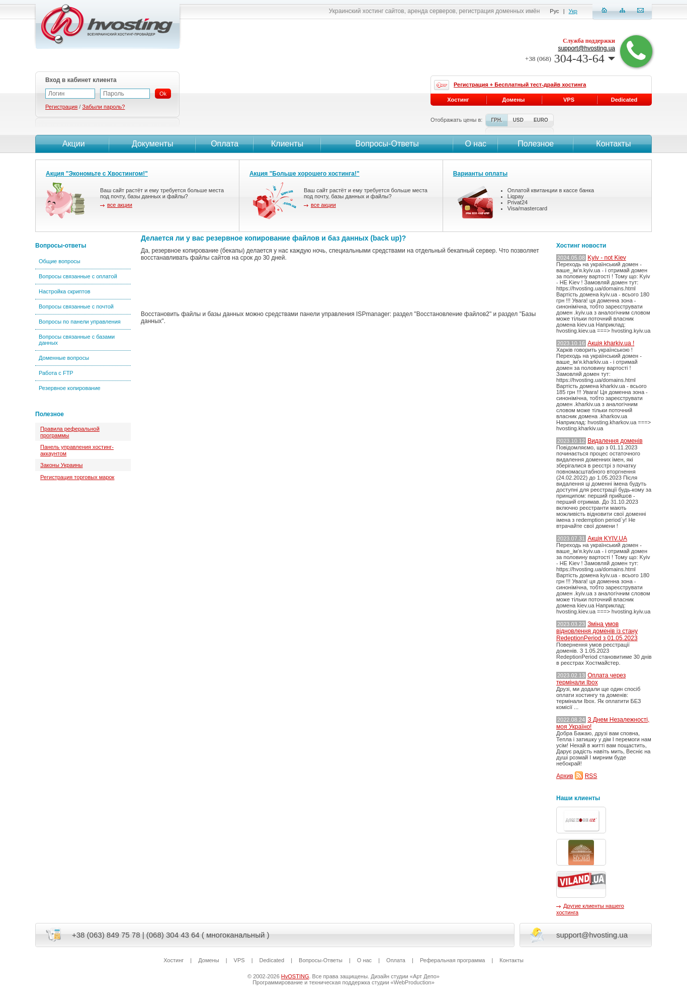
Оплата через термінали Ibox (591, 679)
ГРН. (496, 120)
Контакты (612, 143)
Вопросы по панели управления (80, 322)
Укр (573, 11)
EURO (541, 120)
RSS (591, 776)
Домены (513, 100)
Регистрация (61, 107)
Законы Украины (61, 465)
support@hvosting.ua (586, 48)
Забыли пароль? (103, 107)
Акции (72, 143)
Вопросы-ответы (60, 245)
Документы (152, 143)
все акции (119, 205)
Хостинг (458, 100)
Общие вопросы (59, 261)
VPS (568, 100)
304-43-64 (570, 58)
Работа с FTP (56, 373)
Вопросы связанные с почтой (76, 306)
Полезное (536, 143)
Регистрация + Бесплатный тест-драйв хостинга (520, 85)
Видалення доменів (614, 440)
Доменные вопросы (64, 358)
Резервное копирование (70, 388)
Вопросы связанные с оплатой (78, 276)
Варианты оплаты (480, 173)
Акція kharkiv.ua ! (610, 343)
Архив (564, 776)
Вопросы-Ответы (387, 143)
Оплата (224, 143)
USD (518, 120)
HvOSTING (295, 976)
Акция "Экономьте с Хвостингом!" (97, 173)
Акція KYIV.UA (607, 538)
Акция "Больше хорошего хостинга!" (304, 173)
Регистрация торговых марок (77, 477)
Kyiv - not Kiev (606, 257)
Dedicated (624, 100)
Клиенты (287, 143)
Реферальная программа (452, 960)
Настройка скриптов (65, 291)
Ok (162, 94)
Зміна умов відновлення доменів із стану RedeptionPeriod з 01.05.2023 (597, 631)
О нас (475, 143)
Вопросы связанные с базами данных (77, 340)
